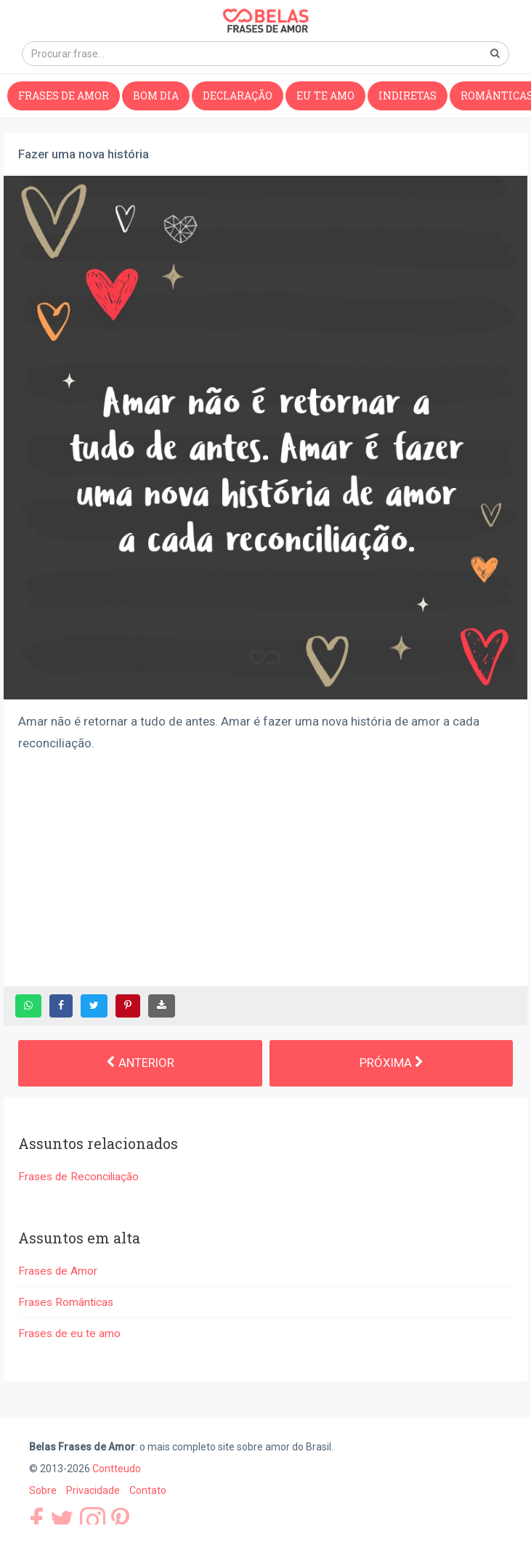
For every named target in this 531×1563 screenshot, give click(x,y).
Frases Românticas (65, 1302)
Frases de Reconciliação (78, 1176)
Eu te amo (325, 95)
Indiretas (407, 95)
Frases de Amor (63, 95)
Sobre (43, 1490)
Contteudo (116, 1468)
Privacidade (93, 1490)
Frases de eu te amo (69, 1333)
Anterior (140, 1062)
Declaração (237, 95)
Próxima (391, 1062)
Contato (147, 1490)
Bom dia (156, 95)
